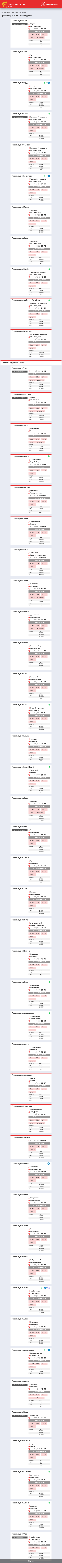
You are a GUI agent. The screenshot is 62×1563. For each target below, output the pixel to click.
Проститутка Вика (20, 1412)
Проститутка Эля (19, 1534)
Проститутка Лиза (20, 238)
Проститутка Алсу (20, 1319)
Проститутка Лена (20, 1226)
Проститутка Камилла (21, 1472)
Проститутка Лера (20, 518)
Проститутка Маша (20, 1257)
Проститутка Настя (20, 611)
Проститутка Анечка (21, 1137)
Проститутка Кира (20, 114)
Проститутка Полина (21, 951)
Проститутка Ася (19, 889)
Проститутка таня (19, 827)
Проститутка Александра (23, 1013)
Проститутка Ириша (20, 1163)
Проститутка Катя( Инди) (23, 767)
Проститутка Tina (19, 52)
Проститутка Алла (20, 425)
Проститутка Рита (20, 549)
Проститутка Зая (19, 368)
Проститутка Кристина (22, 176)
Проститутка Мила (20, 920)
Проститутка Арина (20, 858)
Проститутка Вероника (22, 331)
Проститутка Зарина (21, 145)
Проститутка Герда (20, 83)
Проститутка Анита (20, 1381)
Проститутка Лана (20, 798)
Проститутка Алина (20, 1044)
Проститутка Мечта (20, 207)
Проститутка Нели (20, 643)
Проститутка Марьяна (21, 394)
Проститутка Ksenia (20, 269)
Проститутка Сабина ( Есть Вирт (26, 300)
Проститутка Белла (20, 456)
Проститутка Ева (19, 674)
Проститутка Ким (19, 20)
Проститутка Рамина (21, 1441)
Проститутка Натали (21, 487)
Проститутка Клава (20, 736)
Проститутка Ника (20, 1194)
